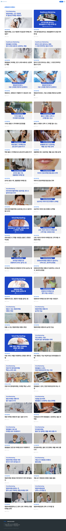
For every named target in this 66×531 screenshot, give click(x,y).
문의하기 (61, 1)
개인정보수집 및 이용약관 (10, 521)
